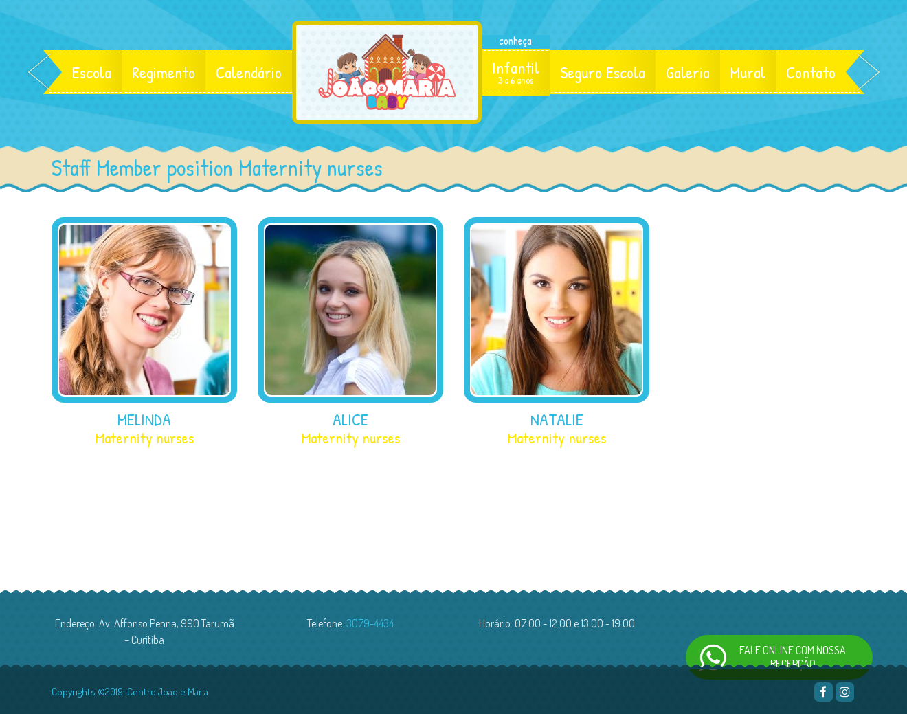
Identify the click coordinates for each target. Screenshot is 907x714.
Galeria (688, 72)
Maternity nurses (145, 437)
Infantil (516, 72)
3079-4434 (370, 623)
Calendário (248, 72)
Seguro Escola (603, 72)
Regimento (163, 72)
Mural (748, 72)
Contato (811, 72)
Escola (92, 72)
